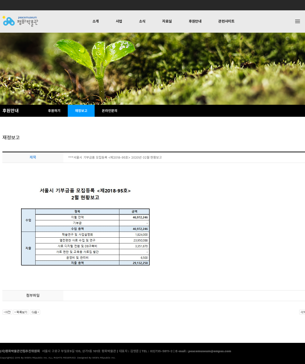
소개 (95, 21)
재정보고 (81, 111)
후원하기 (54, 111)
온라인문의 (109, 111)
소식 (142, 21)
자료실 (167, 21)
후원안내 (195, 21)
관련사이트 (226, 21)
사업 (119, 21)
